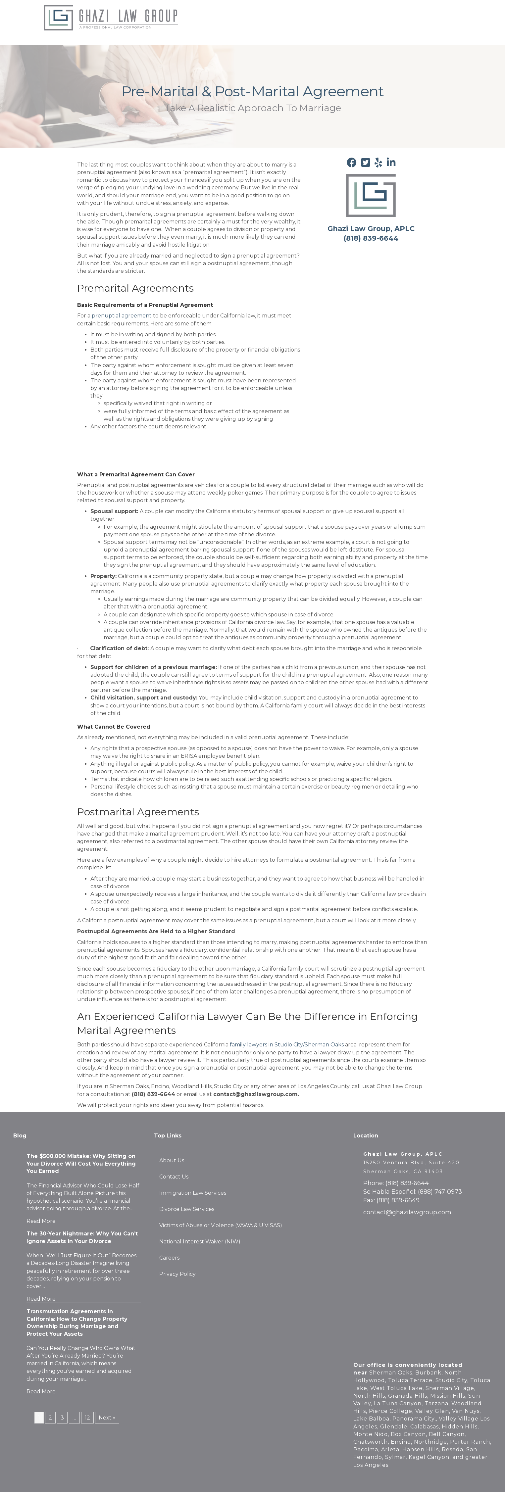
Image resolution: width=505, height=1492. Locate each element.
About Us (201, 11)
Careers (199, 24)
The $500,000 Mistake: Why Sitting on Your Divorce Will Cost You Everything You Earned (81, 1163)
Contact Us (429, 11)
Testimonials (239, 11)
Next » (107, 1418)
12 (87, 1418)
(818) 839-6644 (407, 1183)
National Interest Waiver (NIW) (199, 1241)
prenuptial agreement (122, 316)
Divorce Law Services (186, 1209)
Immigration (316, 11)
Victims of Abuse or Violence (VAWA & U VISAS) (220, 1225)
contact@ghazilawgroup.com (407, 1212)
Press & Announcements (373, 11)
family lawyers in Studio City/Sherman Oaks (287, 1044)
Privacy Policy (177, 1274)
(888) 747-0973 (440, 1191)
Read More (41, 1221)
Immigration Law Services (192, 1193)
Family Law (278, 11)
